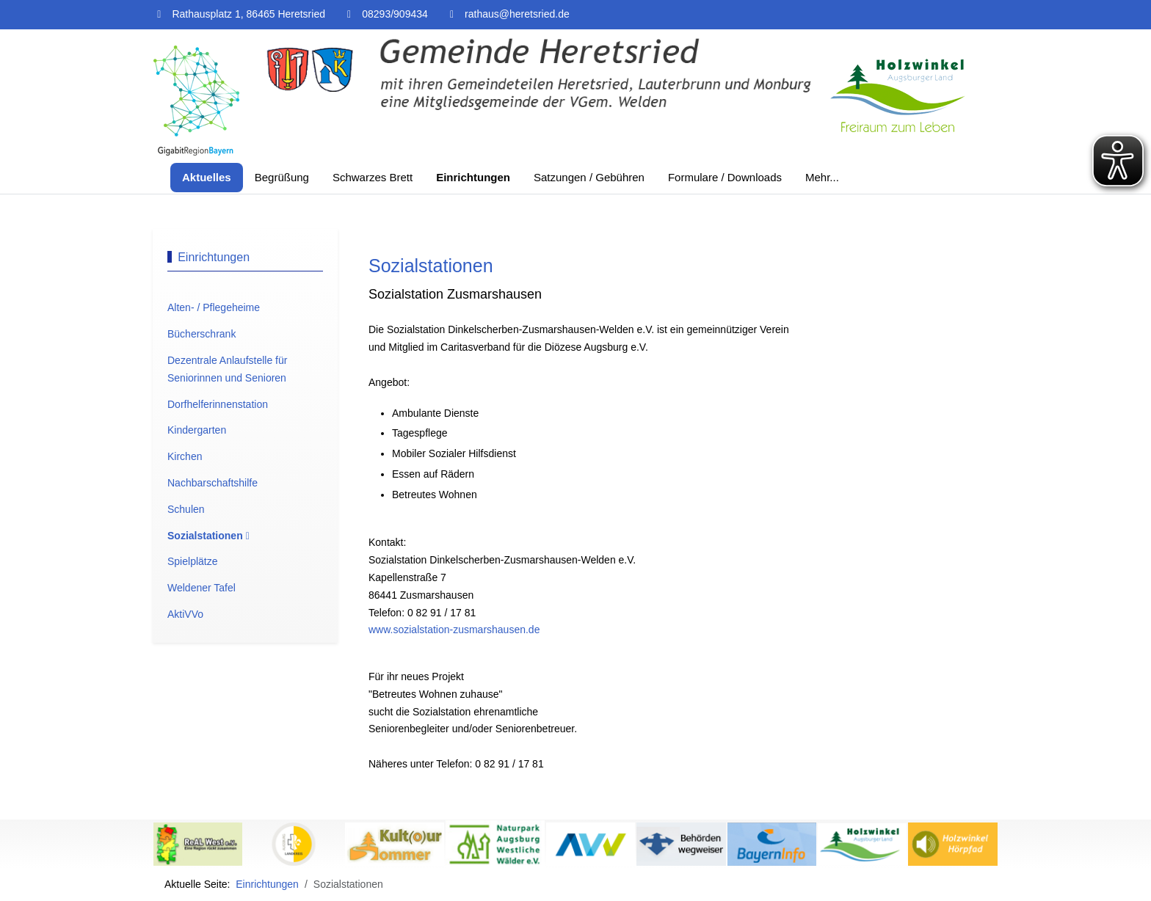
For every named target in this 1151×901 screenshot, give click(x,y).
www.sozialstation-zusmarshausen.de (454, 629)
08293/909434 (395, 14)
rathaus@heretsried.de (517, 14)
